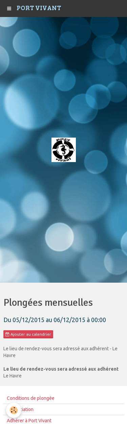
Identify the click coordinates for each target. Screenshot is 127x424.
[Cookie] (13, 410)
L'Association (20, 409)
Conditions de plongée (31, 398)
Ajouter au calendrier (28, 334)
